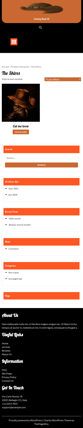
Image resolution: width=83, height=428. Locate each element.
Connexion (13, 248)
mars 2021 (13, 188)
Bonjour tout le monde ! (19, 224)
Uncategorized (15, 278)
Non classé (13, 272)
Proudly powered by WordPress (25, 420)
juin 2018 (12, 194)
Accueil (5, 66)
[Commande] (62, 79)
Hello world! (14, 218)
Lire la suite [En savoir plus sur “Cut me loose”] (21, 131)
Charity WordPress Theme (58, 420)
